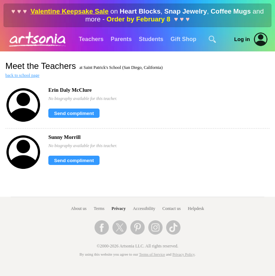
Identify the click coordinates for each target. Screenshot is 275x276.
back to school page (22, 75)
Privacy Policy (184, 254)
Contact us (172, 208)
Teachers (91, 39)
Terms (99, 208)
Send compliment (74, 113)
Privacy (119, 208)
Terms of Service (152, 254)
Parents (121, 39)
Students (151, 39)
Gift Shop (183, 39)
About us (79, 208)
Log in (242, 39)
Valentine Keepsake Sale (69, 11)
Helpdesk (196, 208)
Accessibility (144, 208)
